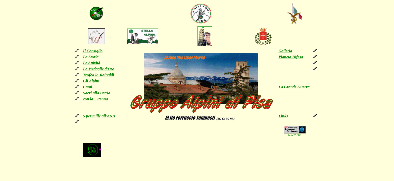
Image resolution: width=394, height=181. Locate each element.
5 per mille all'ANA (99, 116)
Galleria (285, 51)
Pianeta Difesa (290, 57)
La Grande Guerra (294, 87)
